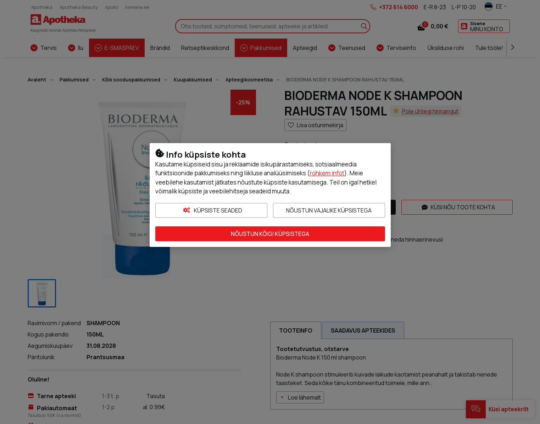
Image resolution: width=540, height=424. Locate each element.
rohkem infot (327, 173)
